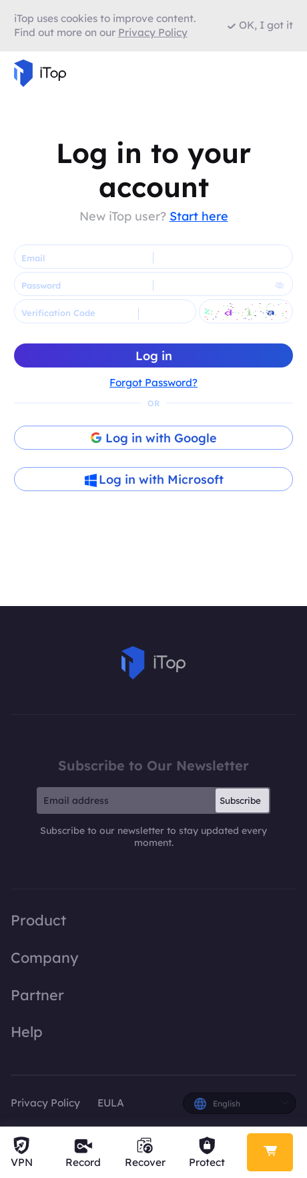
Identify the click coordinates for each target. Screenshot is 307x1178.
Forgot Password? (153, 382)
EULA (110, 1102)
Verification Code (58, 312)
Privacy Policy (45, 1102)
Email (33, 258)
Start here (199, 216)
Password (41, 285)
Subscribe (240, 800)
